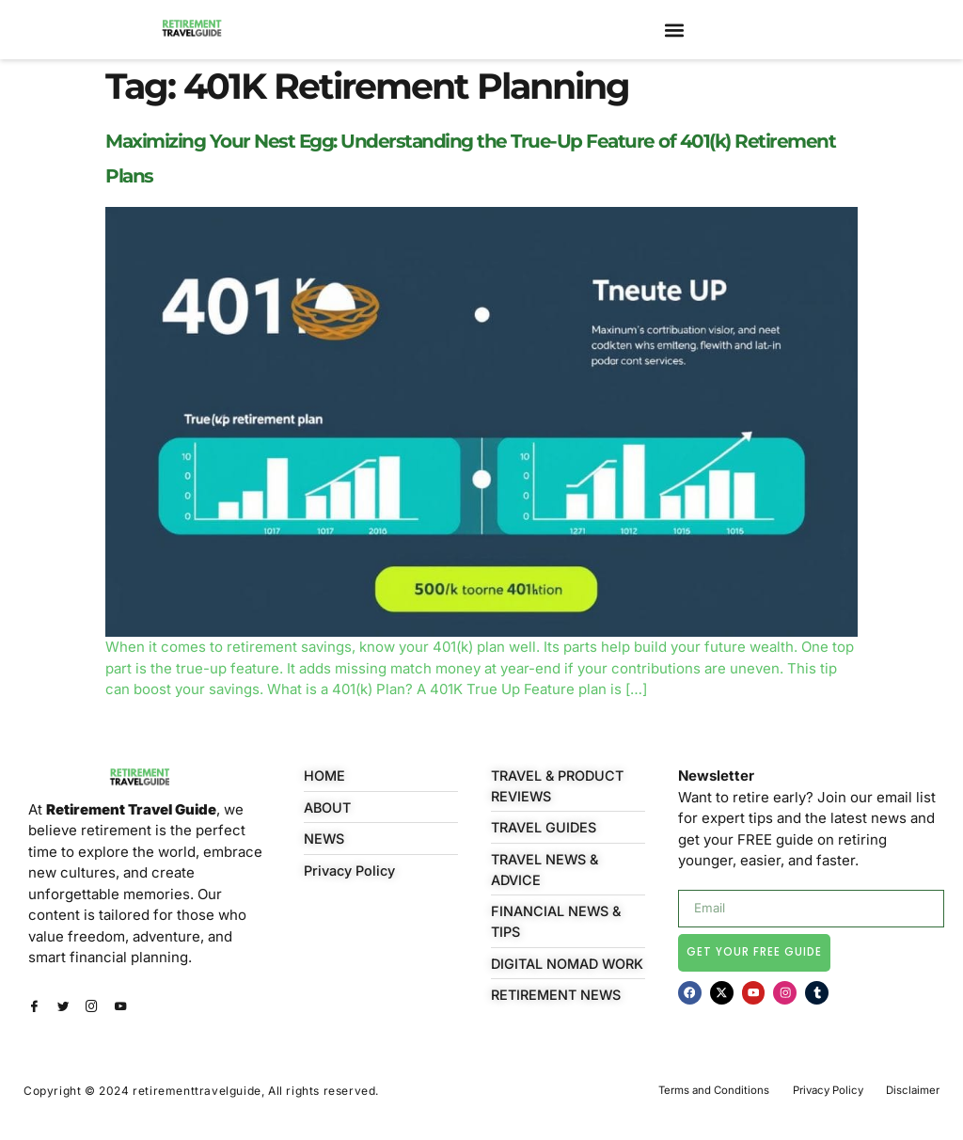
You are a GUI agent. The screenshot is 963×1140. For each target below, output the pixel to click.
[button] (673, 29)
